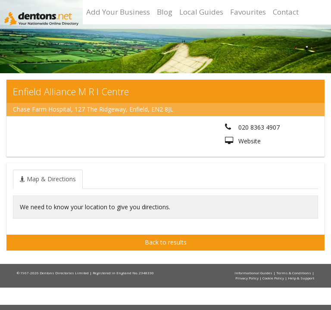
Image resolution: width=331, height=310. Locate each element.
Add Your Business (118, 12)
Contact (286, 12)
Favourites (248, 12)
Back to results (166, 242)
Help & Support (301, 278)
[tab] (48, 179)
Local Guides (201, 12)
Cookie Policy (273, 278)
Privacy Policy (247, 278)
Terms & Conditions (294, 272)
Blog (164, 12)
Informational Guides (253, 272)
